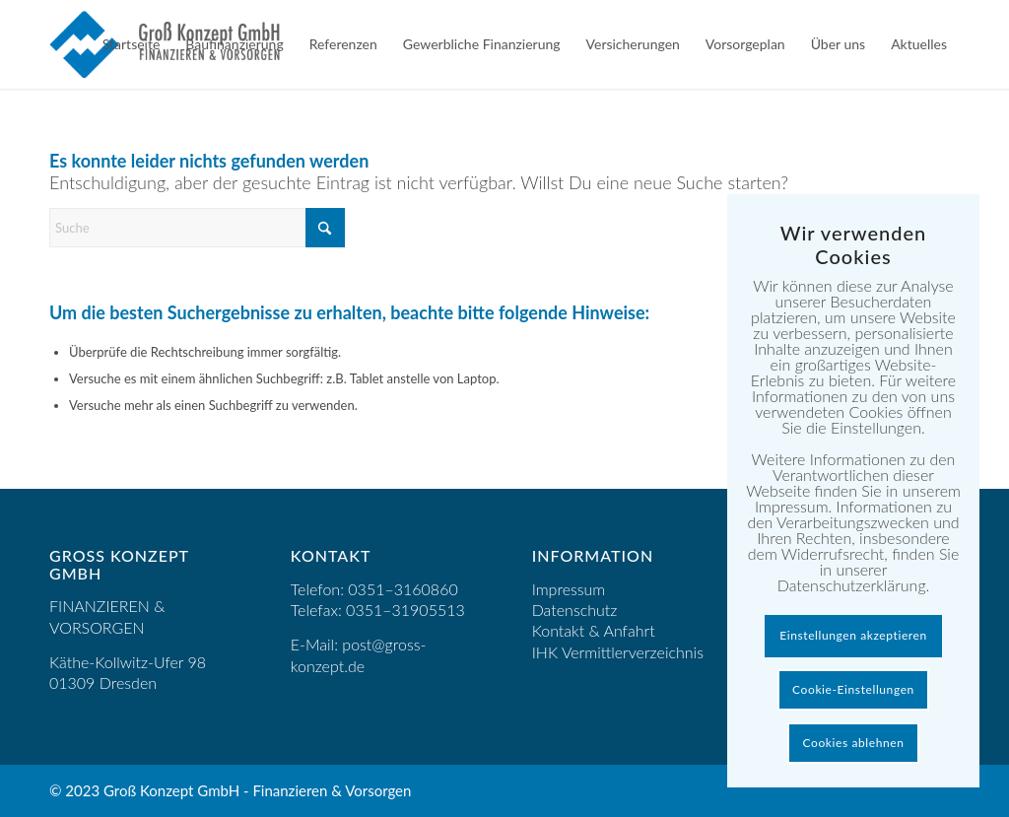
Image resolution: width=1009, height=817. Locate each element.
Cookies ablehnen (854, 742)
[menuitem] (131, 44)
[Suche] (197, 227)
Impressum (569, 588)
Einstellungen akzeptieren (853, 635)
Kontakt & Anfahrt (593, 630)
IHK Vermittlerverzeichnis (618, 652)
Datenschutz (575, 609)
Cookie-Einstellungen (853, 689)
